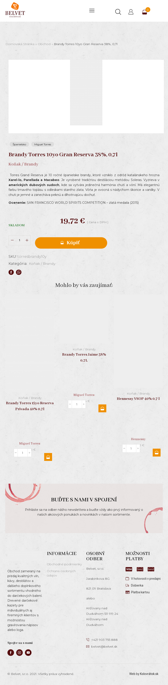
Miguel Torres (42, 144)
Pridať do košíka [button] (48, 457)
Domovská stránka (19, 44)
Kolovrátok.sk (149, 674)
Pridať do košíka (71, 243)
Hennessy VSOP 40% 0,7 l (138, 398)
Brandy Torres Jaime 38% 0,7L (84, 357)
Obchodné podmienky (64, 564)
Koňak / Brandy (42, 264)
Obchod (44, 44)
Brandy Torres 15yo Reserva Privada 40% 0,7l (30, 406)
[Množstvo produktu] (19, 240)
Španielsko (19, 144)
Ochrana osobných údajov (61, 573)
